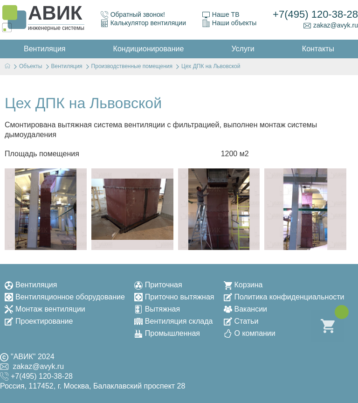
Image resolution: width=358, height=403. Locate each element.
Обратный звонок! (133, 15)
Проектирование (39, 321)
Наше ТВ (221, 15)
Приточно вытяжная (174, 297)
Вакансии (246, 309)
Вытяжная (157, 309)
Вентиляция (31, 285)
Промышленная (167, 333)
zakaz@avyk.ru (330, 25)
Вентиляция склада (173, 321)
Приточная (158, 285)
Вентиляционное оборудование (65, 297)
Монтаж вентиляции (45, 309)
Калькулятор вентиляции (143, 23)
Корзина (243, 285)
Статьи (241, 321)
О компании (249, 333)
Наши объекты (229, 23)
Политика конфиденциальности (284, 297)
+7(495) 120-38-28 (315, 14)
